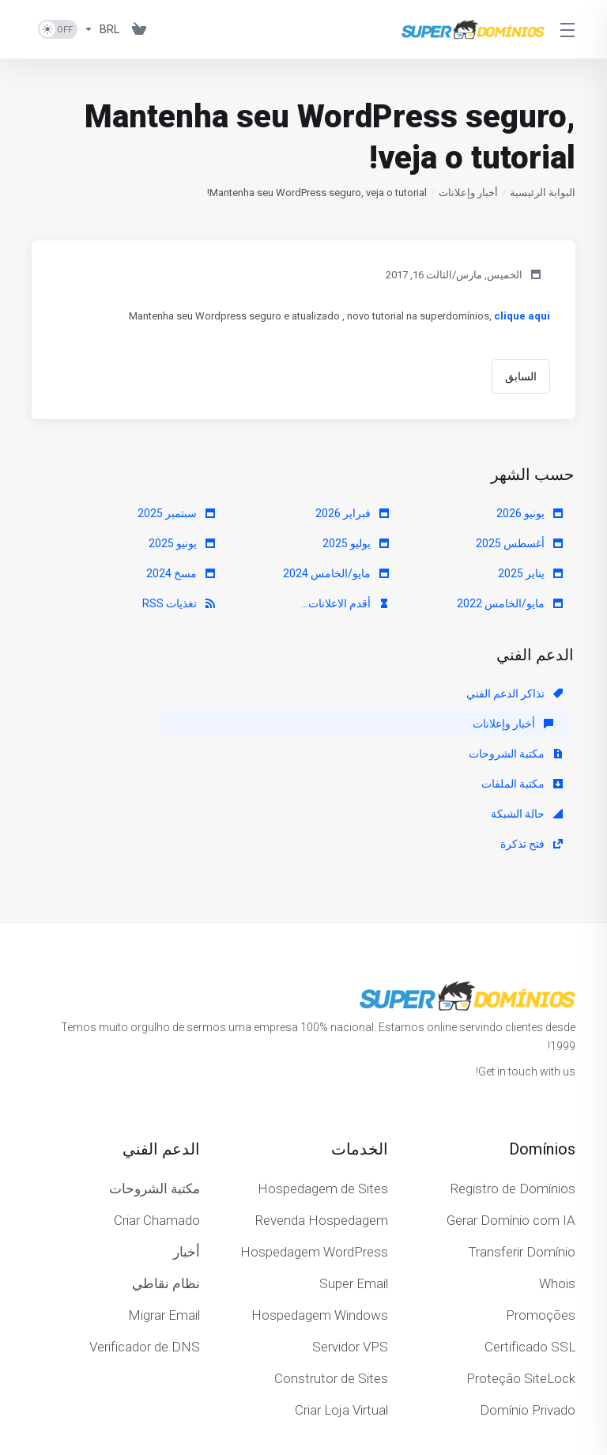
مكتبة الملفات (522, 723)
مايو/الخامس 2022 (510, 603)
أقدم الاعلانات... (345, 603)
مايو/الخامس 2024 (336, 573)
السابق (521, 376)
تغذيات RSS (178, 603)
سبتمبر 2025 (176, 513)
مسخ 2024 (180, 573)
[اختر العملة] (101, 29)
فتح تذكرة (184, 723)
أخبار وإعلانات (468, 192)
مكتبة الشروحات (168, 693)
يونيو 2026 (529, 513)
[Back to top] (257, 1389)
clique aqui (522, 316)
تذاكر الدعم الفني (514, 693)
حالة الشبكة (353, 723)
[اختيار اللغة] (323, 1393)
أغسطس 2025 (519, 543)
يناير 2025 (530, 573)
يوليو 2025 (355, 543)
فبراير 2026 (352, 513)
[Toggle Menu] (569, 29)
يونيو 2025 (182, 543)
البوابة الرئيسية (542, 192)
